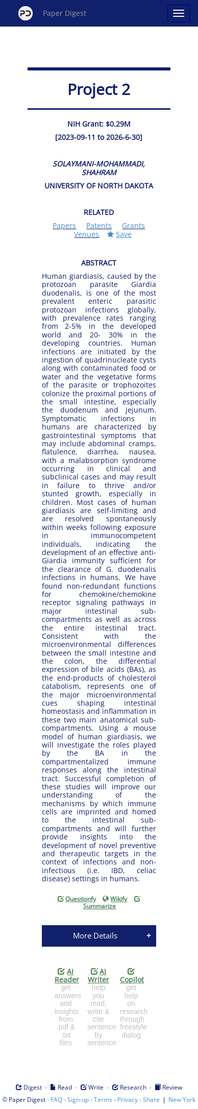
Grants (133, 225)
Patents (99, 225)
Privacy (127, 1099)
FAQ (56, 1099)
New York (181, 1099)
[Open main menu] (178, 13)
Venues (86, 234)
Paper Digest (52, 13)
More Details (95, 935)
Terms (103, 1099)
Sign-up (78, 1099)
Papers (64, 225)
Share (151, 1099)
